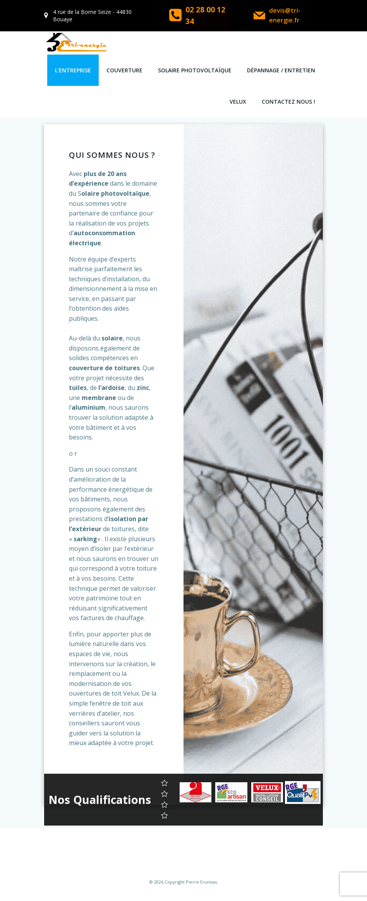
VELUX (238, 101)
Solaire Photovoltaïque (195, 70)
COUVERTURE (124, 70)
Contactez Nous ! (288, 101)
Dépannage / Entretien (281, 70)
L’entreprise (73, 70)
